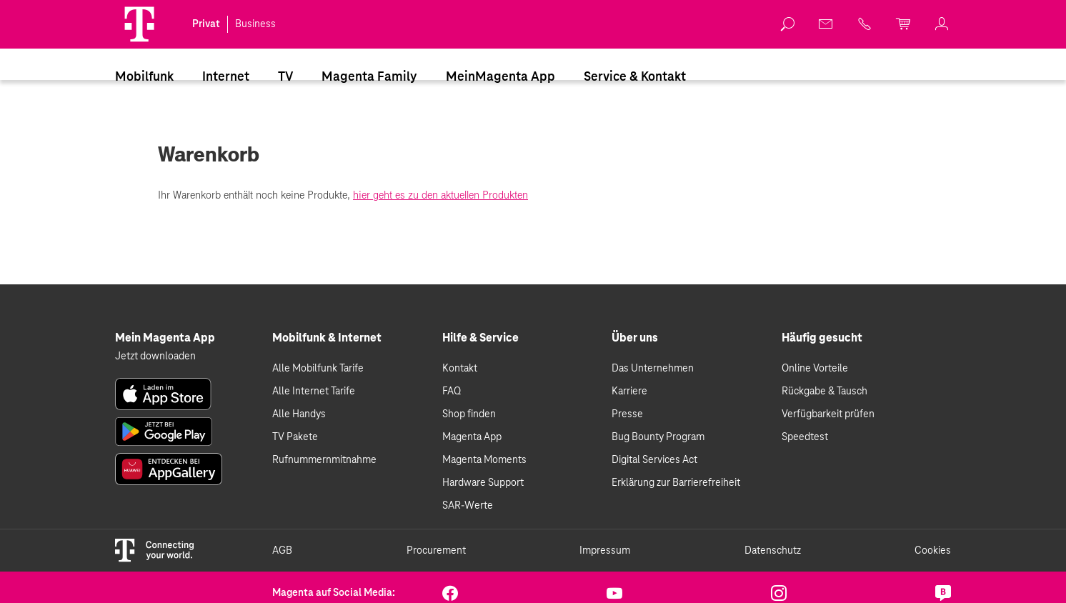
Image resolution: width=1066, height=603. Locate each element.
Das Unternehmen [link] (653, 368)
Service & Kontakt (635, 77)
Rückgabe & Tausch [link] (824, 391)
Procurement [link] (436, 551)
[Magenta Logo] (139, 24)
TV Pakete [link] (295, 437)
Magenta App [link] (472, 437)
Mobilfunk (144, 77)
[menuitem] (144, 76)
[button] (139, 24)
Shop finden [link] (469, 414)
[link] (788, 24)
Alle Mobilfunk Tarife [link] (318, 368)
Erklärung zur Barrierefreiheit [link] (676, 483)
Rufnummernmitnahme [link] (324, 460)
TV (285, 77)
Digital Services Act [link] (654, 460)
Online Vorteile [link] (815, 368)
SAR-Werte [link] (467, 506)
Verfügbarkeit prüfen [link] (828, 414)
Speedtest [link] (805, 437)
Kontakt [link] (459, 368)
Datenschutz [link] (772, 551)
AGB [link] (282, 551)
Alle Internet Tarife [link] (313, 391)
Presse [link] (627, 414)
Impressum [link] (604, 551)
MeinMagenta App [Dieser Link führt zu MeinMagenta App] (500, 77)
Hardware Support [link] (483, 483)
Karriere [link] (629, 391)
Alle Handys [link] (299, 414)
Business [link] (255, 24)
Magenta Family (369, 77)
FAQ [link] (451, 391)
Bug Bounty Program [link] (658, 437)
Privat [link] (206, 24)
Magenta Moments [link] (484, 460)
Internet (225, 77)
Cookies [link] (933, 551)
